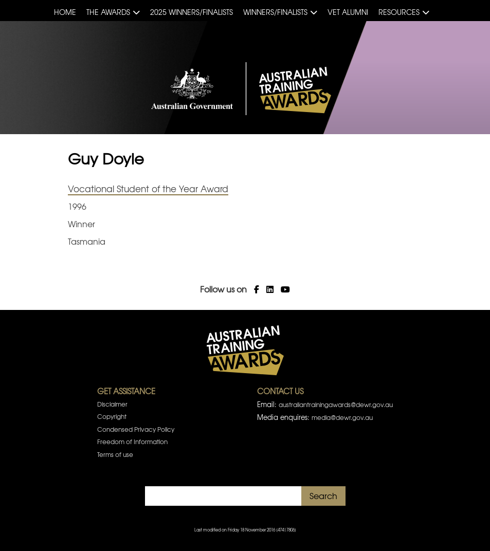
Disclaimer (112, 404)
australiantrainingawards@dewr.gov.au (336, 404)
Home (65, 11)
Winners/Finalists (275, 11)
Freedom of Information (132, 441)
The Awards (108, 11)
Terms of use (115, 454)
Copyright (111, 416)
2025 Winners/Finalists (191, 11)
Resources (399, 11)
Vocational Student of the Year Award (148, 188)
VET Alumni (348, 11)
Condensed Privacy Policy (135, 429)
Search (323, 495)
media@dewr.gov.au (342, 417)
